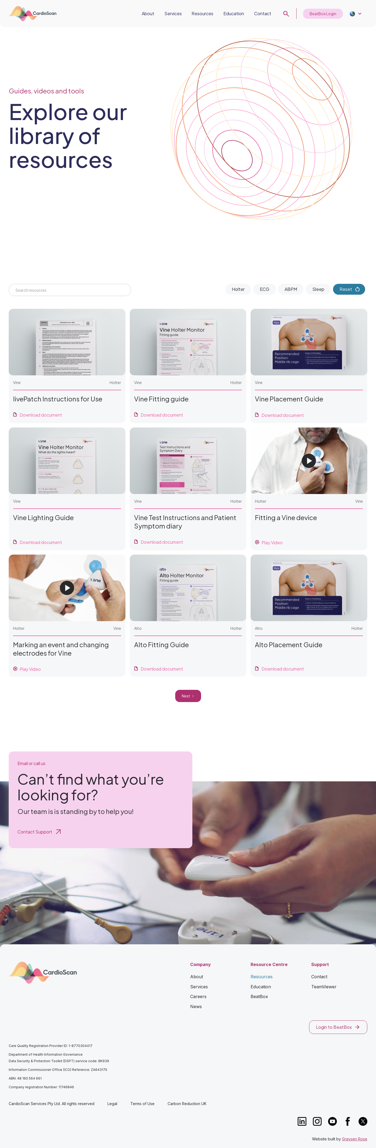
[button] (355, 14)
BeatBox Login (323, 13)
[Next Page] (188, 696)
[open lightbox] (309, 488)
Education (233, 13)
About (148, 13)
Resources (202, 13)
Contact (262, 13)
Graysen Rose (354, 1139)
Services (173, 13)
